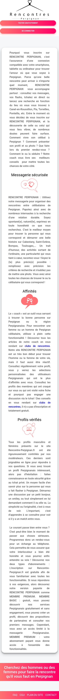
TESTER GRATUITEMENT (28, 23)
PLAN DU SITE (35, 694)
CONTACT (51, 694)
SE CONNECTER (28, 31)
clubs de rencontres (37, 346)
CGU (22, 694)
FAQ (15, 694)
